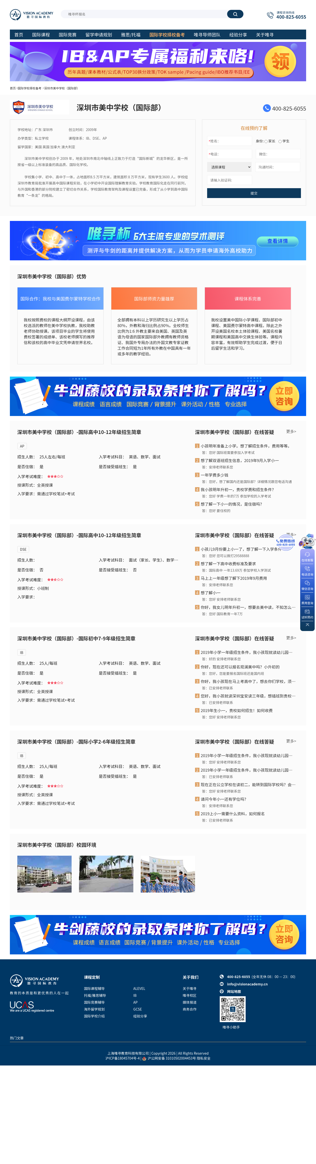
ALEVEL (139, 988)
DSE (23, 549)
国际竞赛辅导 (94, 1002)
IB (21, 652)
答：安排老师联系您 (217, 467)
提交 (254, 193)
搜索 (235, 14)
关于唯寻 (190, 988)
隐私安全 (204, 1058)
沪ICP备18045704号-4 (122, 1058)
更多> (291, 431)
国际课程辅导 (94, 988)
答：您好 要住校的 (216, 510)
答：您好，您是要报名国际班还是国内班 (233, 673)
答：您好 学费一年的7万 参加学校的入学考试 (236, 496)
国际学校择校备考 (29, 88)
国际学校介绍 (94, 1016)
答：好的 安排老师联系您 (221, 658)
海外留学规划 (94, 1009)
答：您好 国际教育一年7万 (222, 613)
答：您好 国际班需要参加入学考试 (228, 452)
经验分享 (140, 1016)
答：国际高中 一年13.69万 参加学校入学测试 (236, 570)
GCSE (137, 1009)
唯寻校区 (190, 995)
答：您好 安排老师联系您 (221, 599)
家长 (269, 140)
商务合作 (190, 1009)
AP (22, 446)
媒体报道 (190, 1002)
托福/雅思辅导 (95, 995)
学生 (283, 140)
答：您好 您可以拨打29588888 (225, 555)
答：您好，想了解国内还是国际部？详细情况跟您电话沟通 (247, 481)
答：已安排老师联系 (217, 687)
